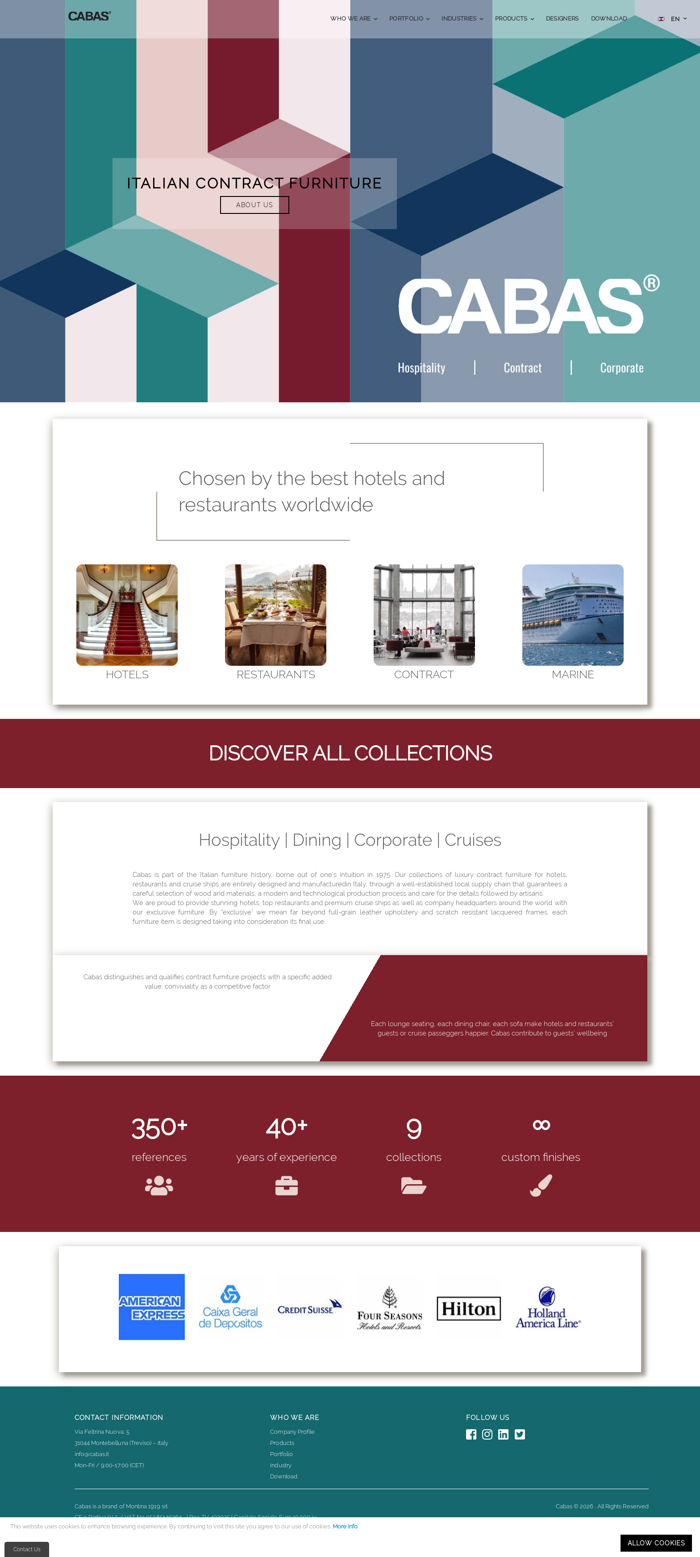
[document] (351, 1537)
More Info (345, 1526)
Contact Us (27, 1549)
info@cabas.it (92, 1454)
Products (282, 1443)
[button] (672, 20)
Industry (281, 1465)
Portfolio (281, 1454)
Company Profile (292, 1431)
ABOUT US (254, 205)
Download (283, 1476)
